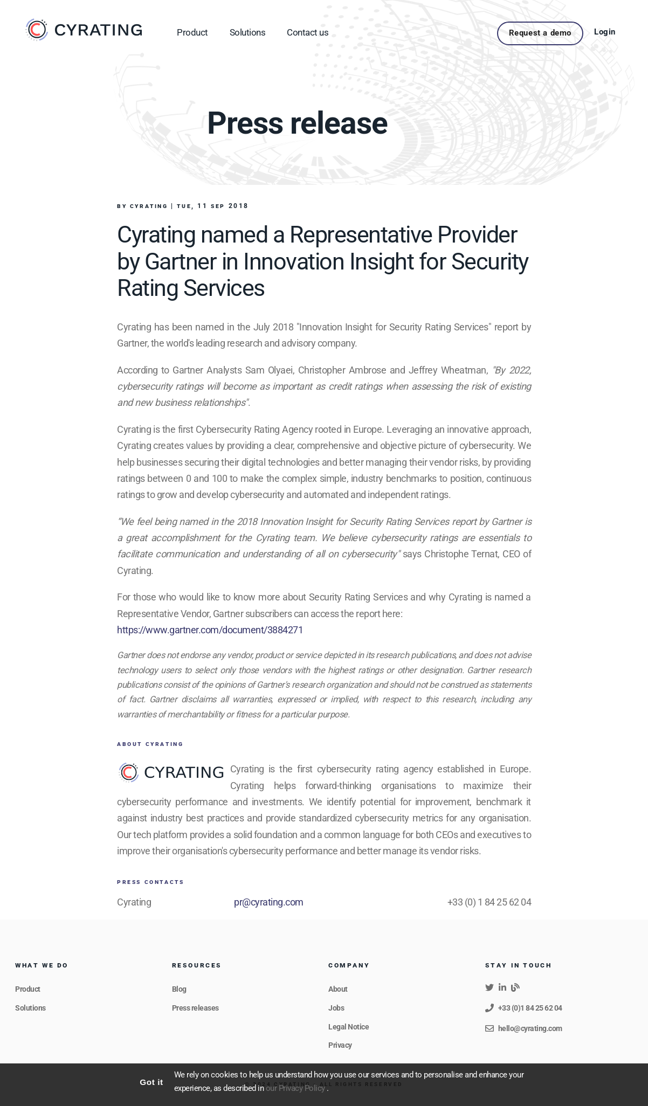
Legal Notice (348, 1026)
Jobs (336, 1008)
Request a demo (540, 33)
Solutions (248, 32)
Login (605, 32)
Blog (179, 989)
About (338, 989)
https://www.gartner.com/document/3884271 (210, 629)
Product (192, 32)
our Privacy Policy (296, 1088)
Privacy (340, 1045)
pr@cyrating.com (269, 902)
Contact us (307, 32)
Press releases (195, 1008)
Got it (151, 1082)
